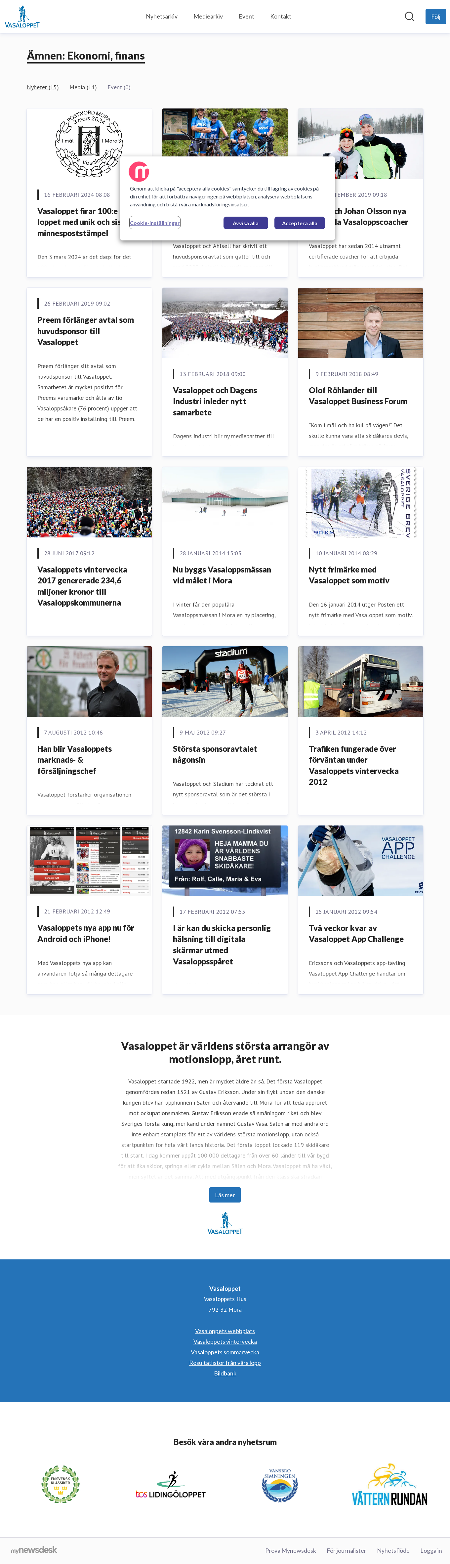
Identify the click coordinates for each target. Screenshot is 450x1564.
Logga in (431, 1550)
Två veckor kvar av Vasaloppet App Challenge (356, 933)
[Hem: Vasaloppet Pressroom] (22, 16)
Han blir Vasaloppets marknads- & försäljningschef (74, 760)
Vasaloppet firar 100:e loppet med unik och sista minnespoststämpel (83, 222)
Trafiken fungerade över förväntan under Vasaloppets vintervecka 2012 (354, 765)
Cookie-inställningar (155, 223)
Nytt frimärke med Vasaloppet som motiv (349, 575)
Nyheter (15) (43, 87)
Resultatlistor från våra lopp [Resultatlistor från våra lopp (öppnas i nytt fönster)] (225, 1362)
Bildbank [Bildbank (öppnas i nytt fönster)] (225, 1373)
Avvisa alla (246, 223)
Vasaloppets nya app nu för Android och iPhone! (85, 933)
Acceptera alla (299, 223)
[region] (227, 198)
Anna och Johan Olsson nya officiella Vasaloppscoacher (358, 216)
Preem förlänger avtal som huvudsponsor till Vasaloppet (85, 331)
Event (246, 16)
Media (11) (83, 87)
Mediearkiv (208, 16)
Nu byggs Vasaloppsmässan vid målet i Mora (222, 575)
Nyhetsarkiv (162, 16)
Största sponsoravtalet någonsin (215, 754)
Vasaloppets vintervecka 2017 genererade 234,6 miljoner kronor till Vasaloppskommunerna (82, 586)
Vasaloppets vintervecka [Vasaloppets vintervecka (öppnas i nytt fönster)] (225, 1341)
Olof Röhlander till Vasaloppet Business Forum (358, 395)
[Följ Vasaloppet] (436, 16)
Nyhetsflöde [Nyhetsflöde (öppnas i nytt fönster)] (393, 1550)
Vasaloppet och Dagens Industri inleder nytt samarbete (215, 401)
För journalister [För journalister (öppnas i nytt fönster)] (346, 1550)
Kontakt (280, 16)
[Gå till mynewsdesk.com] (34, 1550)
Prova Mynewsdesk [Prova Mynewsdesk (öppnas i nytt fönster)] (290, 1550)
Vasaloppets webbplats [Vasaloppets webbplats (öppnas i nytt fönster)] (225, 1330)
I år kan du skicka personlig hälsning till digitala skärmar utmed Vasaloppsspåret (222, 944)
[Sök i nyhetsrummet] (409, 16)
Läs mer (225, 1195)
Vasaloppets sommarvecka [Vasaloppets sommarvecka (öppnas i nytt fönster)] (225, 1352)
